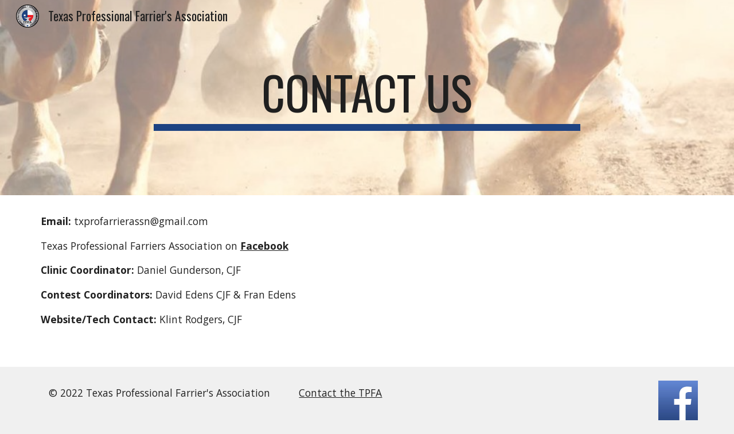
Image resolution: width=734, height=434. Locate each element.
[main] (367, 97)
